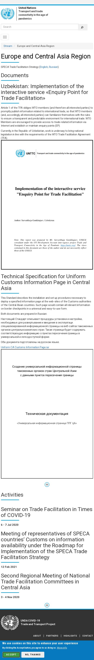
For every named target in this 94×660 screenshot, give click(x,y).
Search (82, 27)
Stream (8, 46)
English (44, 67)
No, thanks (33, 654)
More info (62, 647)
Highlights (70, 636)
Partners (52, 636)
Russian (53, 67)
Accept (11, 654)
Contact (87, 636)
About (37, 636)
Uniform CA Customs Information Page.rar (25, 347)
